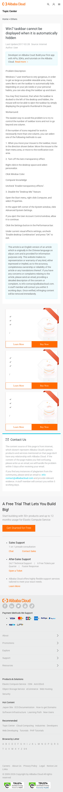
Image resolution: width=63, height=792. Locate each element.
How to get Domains (46, 707)
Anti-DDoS (39, 684)
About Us (16, 766)
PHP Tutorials (37, 730)
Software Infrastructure (14, 712)
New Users (48, 712)
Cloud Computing (25, 725)
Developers (52, 725)
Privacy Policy (30, 766)
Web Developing (10, 730)
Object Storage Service (13, 689)
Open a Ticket (15, 570)
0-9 (25, 749)
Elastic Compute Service (14, 684)
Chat (11, 551)
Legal (42, 766)
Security (6, 694)
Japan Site (7, 707)
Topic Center (8, 725)
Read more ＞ (22, 61)
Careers (6, 766)
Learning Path (35, 712)
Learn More (18, 344)
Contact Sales (29, 551)
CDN (30, 684)
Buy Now (44, 344)
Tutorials (24, 730)
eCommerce (32, 689)
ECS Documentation (24, 707)
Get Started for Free (19, 528)
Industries (40, 725)
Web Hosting (46, 689)
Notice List (52, 766)
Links (5, 769)
